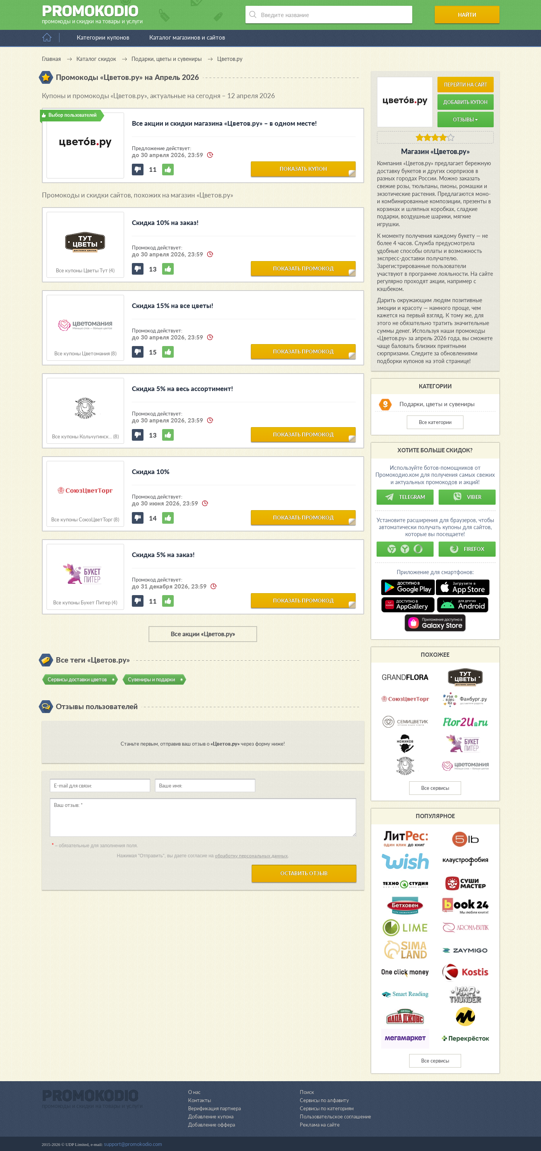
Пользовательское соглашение (335, 1116)
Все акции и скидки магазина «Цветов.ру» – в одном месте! (224, 123)
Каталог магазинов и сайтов (187, 37)
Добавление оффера (211, 1125)
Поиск (307, 1092)
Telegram (405, 497)
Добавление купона (210, 1116)
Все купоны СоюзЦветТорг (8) (85, 520)
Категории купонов (103, 37)
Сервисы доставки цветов (77, 679)
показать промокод (303, 268)
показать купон (303, 169)
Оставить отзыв (304, 873)
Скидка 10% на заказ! (165, 222)
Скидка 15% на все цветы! (172, 305)
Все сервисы (435, 788)
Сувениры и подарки (151, 679)
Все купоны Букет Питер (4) (85, 603)
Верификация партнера (214, 1108)
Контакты (199, 1100)
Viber (467, 497)
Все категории (435, 422)
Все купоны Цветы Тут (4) (85, 270)
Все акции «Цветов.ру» (203, 633)
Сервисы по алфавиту (324, 1100)
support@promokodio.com (133, 1144)
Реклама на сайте (320, 1125)
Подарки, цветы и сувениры (437, 404)
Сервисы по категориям (327, 1108)
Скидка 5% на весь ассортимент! (182, 388)
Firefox (466, 549)
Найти (470, 15)
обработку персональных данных (251, 855)
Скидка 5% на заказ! (163, 554)
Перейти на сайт (465, 85)
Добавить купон (465, 102)
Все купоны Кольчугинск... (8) (85, 437)
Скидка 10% (150, 471)
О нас (194, 1092)
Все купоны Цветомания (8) (85, 354)
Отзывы (465, 120)
